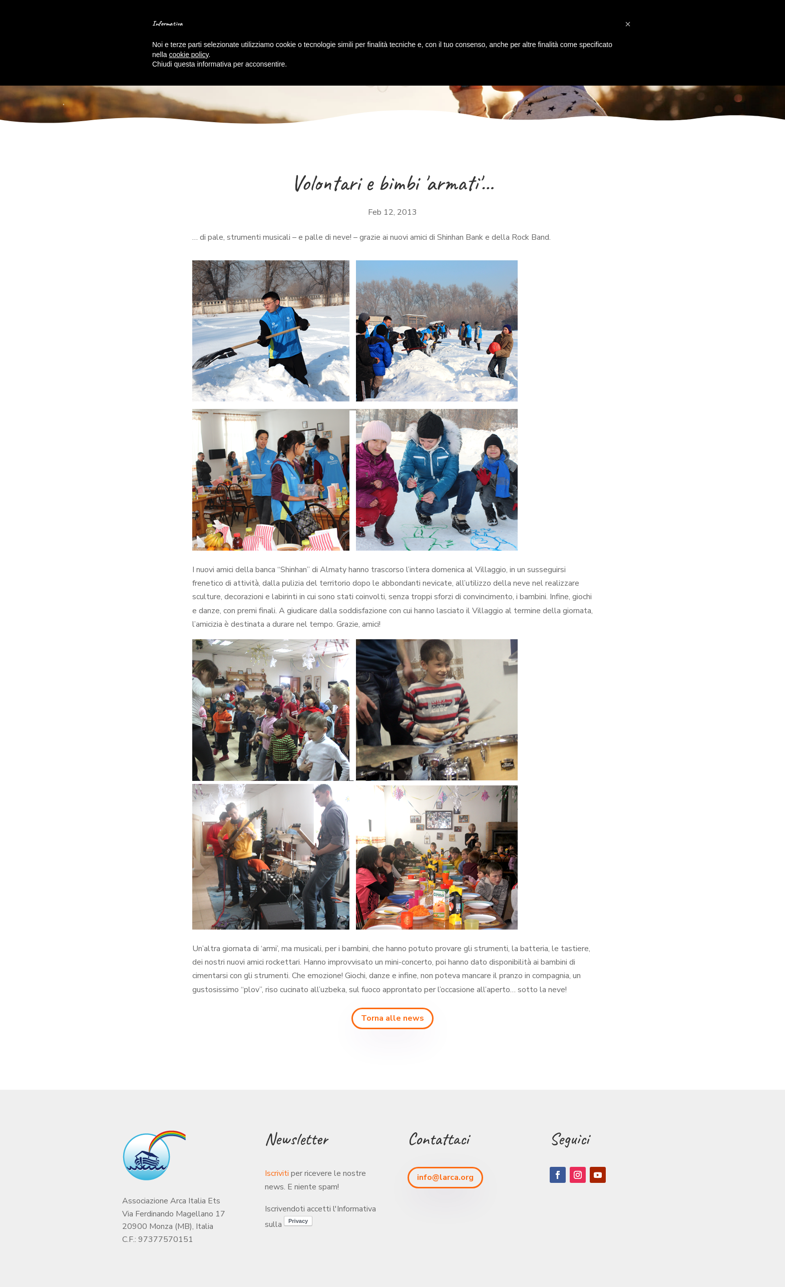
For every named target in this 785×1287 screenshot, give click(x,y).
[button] (628, 24)
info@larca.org (445, 1177)
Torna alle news (392, 1018)
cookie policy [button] (188, 55)
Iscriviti (277, 1173)
